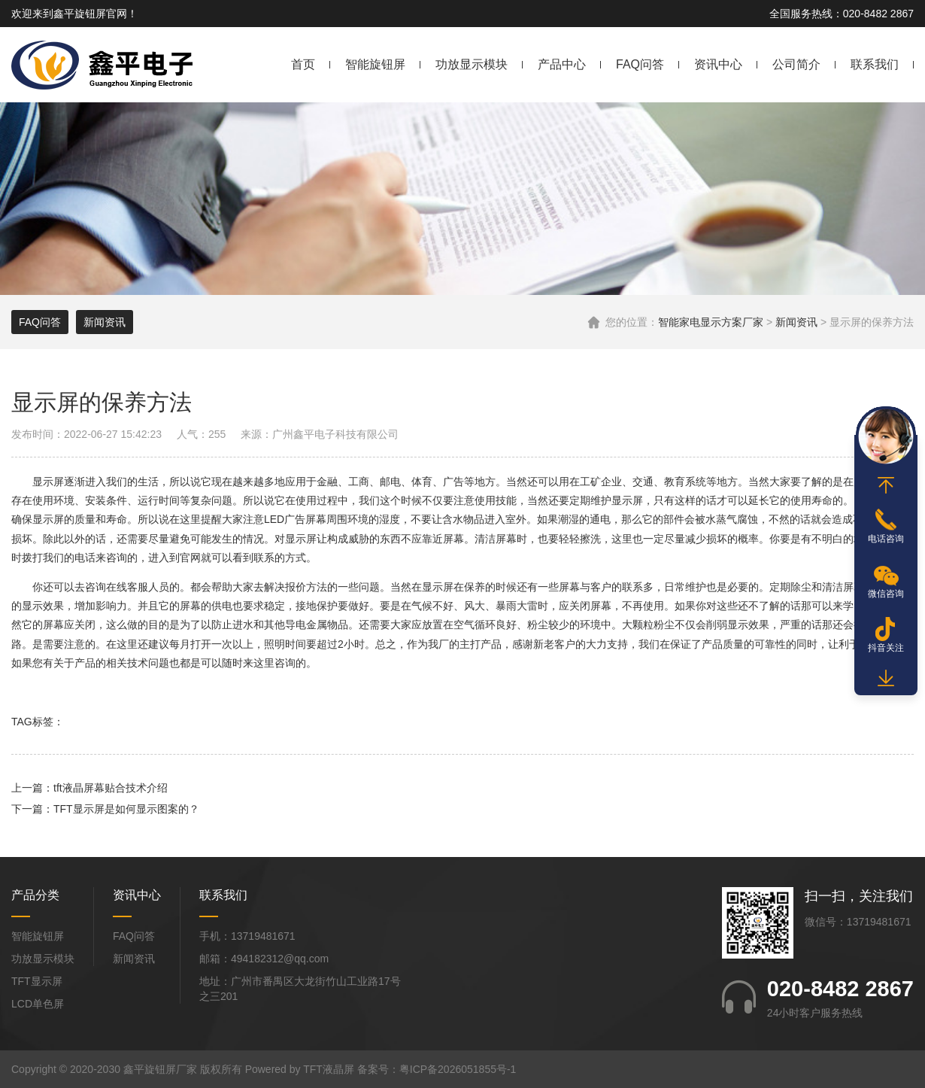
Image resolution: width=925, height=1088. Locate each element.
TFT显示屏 (36, 981)
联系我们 (875, 64)
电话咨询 (886, 538)
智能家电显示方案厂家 (710, 322)
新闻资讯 (796, 322)
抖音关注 (886, 648)
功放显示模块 (471, 64)
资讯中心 (718, 64)
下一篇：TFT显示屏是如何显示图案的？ (105, 809)
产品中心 (562, 64)
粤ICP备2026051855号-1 (458, 1069)
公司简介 (796, 64)
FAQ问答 (640, 64)
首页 (303, 64)
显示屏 (48, 482)
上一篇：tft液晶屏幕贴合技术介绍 (89, 788)
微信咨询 (886, 593)
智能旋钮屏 (375, 64)
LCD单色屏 (37, 1004)
